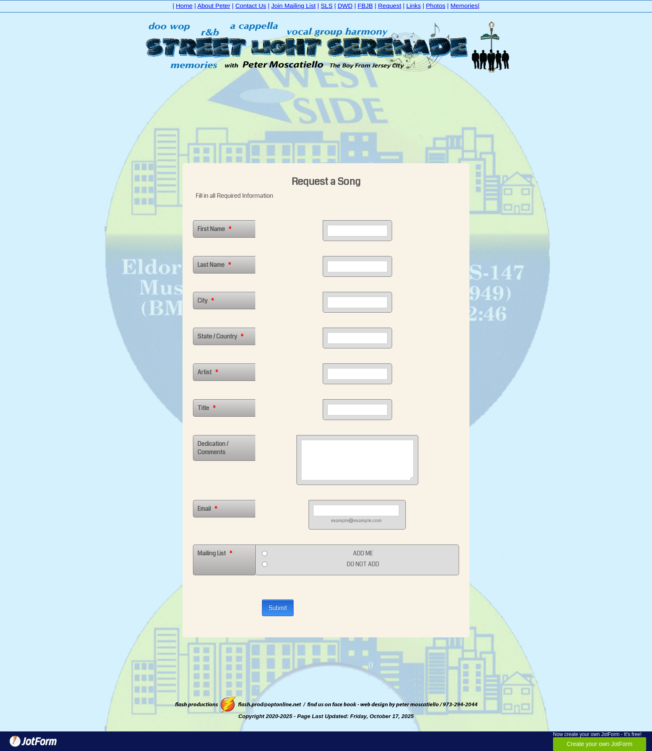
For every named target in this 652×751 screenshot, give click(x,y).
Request (389, 5)
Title (207, 408)
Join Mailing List (293, 5)
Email (207, 509)
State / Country (221, 336)
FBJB (365, 5)
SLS (326, 5)
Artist (208, 372)
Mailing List (215, 553)
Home (184, 5)
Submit (278, 608)
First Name (215, 229)
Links (413, 5)
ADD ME (363, 553)
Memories (464, 5)
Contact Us (250, 5)
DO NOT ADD (363, 564)
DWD (345, 5)
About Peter (213, 5)
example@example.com (356, 520)
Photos (435, 5)
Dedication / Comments (213, 448)
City (206, 300)
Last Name (214, 265)
